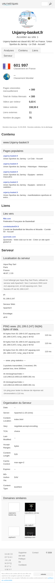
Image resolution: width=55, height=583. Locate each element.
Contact (35, 553)
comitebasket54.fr (11, 226)
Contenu (23, 50)
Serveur (8, 55)
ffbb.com (7, 218)
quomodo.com (9, 237)
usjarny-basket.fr (10, 156)
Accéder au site (26, 37)
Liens (35, 50)
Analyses (9, 50)
